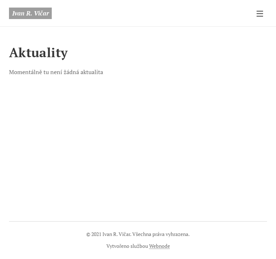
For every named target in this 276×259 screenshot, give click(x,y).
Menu (260, 13)
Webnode (159, 245)
